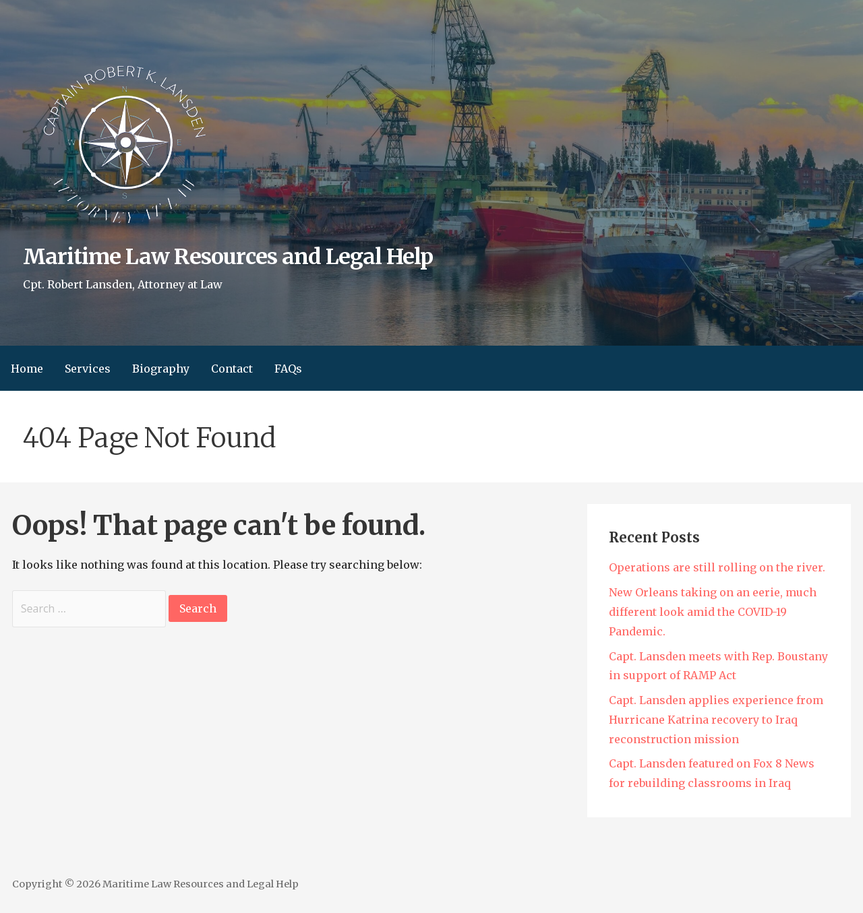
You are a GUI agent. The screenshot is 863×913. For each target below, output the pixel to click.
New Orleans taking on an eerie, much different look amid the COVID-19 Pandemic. (712, 612)
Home (27, 368)
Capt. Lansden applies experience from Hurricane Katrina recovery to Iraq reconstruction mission (716, 719)
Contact (232, 368)
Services (88, 368)
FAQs (288, 368)
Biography (160, 368)
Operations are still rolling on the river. (717, 567)
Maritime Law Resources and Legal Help (228, 256)
